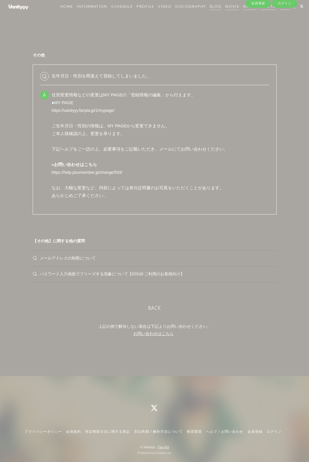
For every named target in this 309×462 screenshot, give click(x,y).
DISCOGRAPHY (197, 17)
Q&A (292, 17)
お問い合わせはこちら (153, 343)
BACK (154, 318)
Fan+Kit (163, 447)
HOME (73, 17)
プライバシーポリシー (43, 432)
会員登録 (258, 33)
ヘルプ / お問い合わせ (224, 432)
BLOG (222, 17)
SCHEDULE (129, 17)
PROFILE (153, 17)
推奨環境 (194, 432)
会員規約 (73, 432)
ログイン (284, 33)
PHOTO (275, 17)
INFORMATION (99, 17)
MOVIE (239, 17)
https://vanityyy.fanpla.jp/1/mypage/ (85, 110)
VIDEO (172, 17)
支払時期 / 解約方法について (158, 432)
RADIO (257, 17)
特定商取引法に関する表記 (107, 432)
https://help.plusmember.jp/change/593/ (89, 172)
